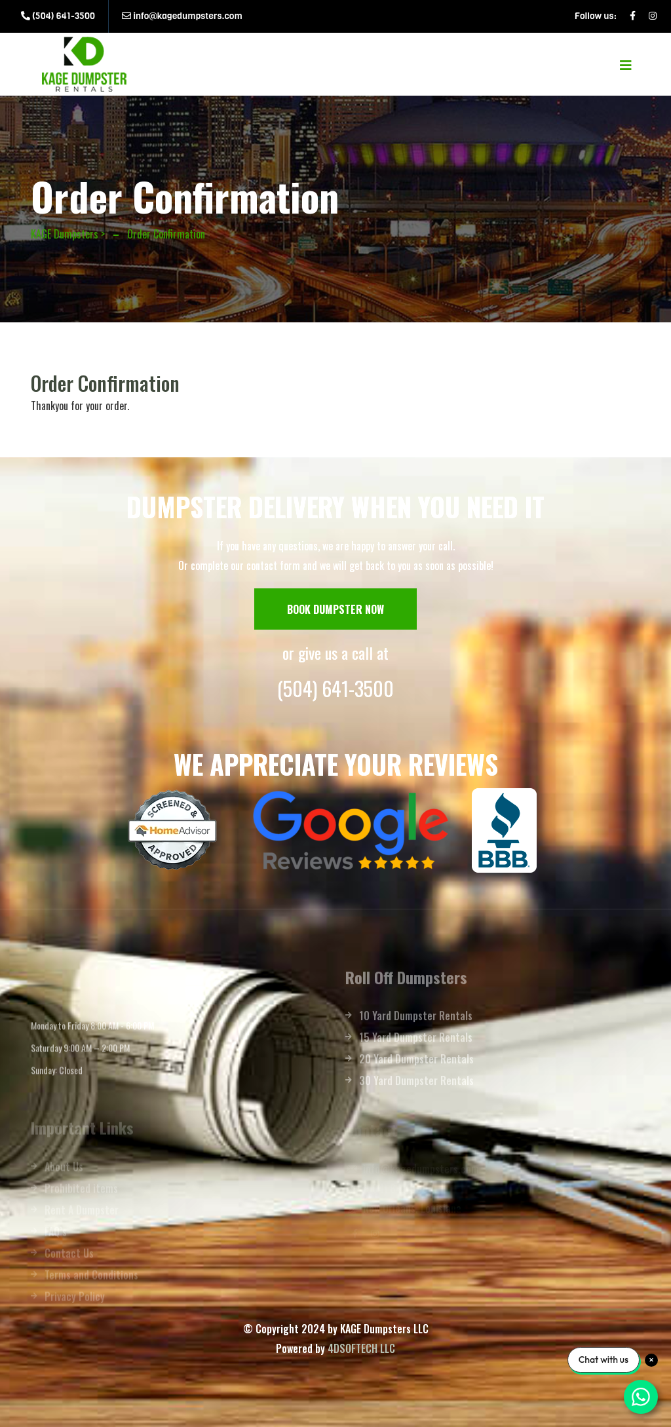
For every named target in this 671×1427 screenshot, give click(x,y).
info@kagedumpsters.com (182, 16)
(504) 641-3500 (58, 16)
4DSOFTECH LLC (361, 1348)
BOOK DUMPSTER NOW (335, 609)
